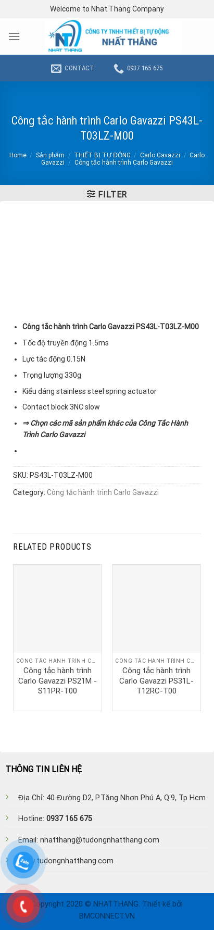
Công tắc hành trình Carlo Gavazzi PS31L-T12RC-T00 (156, 681)
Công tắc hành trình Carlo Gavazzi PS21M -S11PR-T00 (57, 681)
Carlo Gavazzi (160, 155)
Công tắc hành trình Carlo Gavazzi (123, 162)
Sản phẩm (50, 155)
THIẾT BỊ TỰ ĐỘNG (102, 155)
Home (18, 155)
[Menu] (14, 36)
